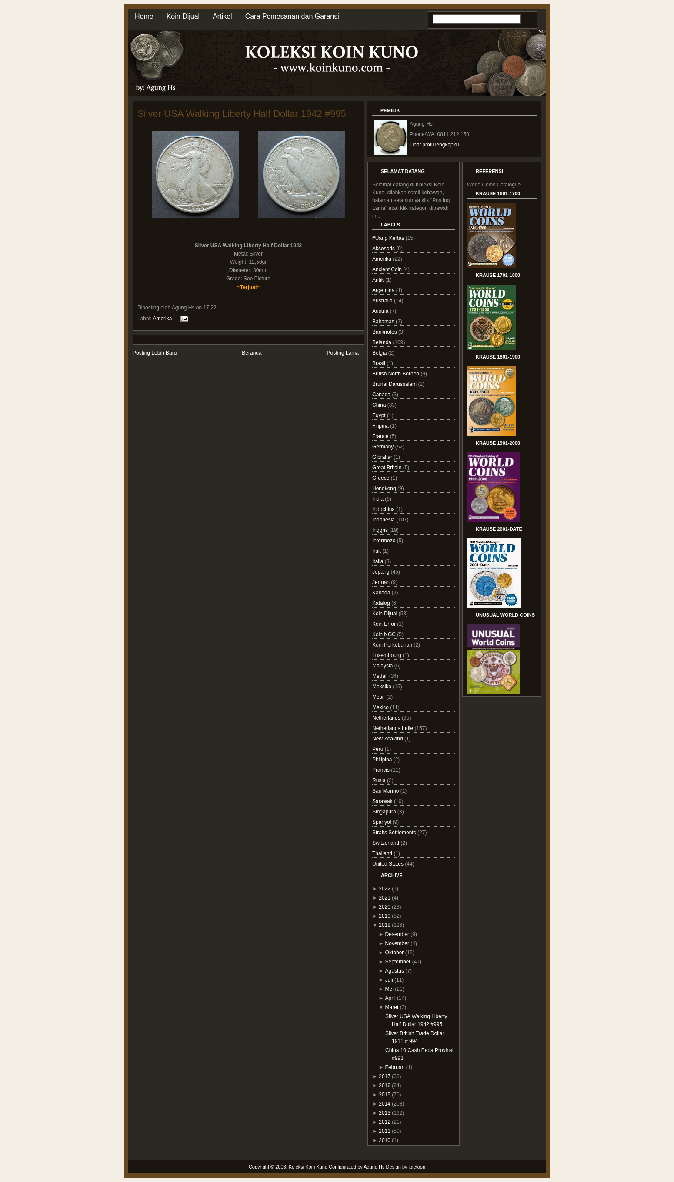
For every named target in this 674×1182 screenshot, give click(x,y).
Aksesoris (384, 249)
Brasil (379, 363)
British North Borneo (396, 374)
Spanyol (382, 822)
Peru (378, 749)
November (397, 943)
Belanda (382, 342)
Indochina (384, 509)
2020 (384, 907)
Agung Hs (374, 1166)
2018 (384, 925)
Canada (382, 395)
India (378, 499)
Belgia (380, 353)
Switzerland (386, 843)
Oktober (394, 953)
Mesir (379, 697)
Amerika (162, 318)
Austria (381, 311)
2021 (384, 898)
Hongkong (384, 488)
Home (144, 16)
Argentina (384, 290)
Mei (389, 989)
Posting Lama (343, 353)
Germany (383, 447)
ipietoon (417, 1166)
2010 (384, 1140)
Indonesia (384, 520)
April (390, 998)
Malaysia (383, 666)
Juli (389, 980)
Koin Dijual (183, 16)
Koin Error (384, 624)
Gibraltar (383, 457)
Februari (395, 1067)
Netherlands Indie (393, 728)
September (398, 962)
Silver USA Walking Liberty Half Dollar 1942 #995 (241, 113)
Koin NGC (384, 634)
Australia (383, 301)
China (379, 405)
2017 (384, 1076)
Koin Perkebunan (393, 645)
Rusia (379, 780)
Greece (381, 478)
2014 (384, 1104)
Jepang (381, 572)
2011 (384, 1131)
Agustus (394, 971)
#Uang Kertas (389, 238)
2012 (384, 1122)
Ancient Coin (387, 269)
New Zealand (388, 739)
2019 (384, 916)
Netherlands (387, 718)
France (381, 436)
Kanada (382, 593)
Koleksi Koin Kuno (308, 1166)
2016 (384, 1085)
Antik (378, 280)
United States (388, 864)
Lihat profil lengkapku (434, 145)
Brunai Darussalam (395, 384)
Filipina (381, 426)
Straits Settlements (394, 833)
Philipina (383, 760)
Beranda (251, 353)
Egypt (379, 415)
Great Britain (387, 468)
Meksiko (382, 687)
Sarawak (383, 801)
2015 (384, 1095)
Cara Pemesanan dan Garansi (292, 16)
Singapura (384, 812)
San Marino (386, 791)
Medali (380, 676)
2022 (384, 889)
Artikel (222, 16)
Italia (378, 561)
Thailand (383, 853)
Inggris (380, 530)
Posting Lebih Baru (155, 353)
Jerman (381, 582)
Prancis (381, 770)
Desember (397, 934)
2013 (384, 1113)
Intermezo (384, 541)
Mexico (381, 707)
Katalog (381, 603)
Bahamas (384, 322)
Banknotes (385, 332)
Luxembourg (387, 655)
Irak (377, 551)
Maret (392, 1007)
